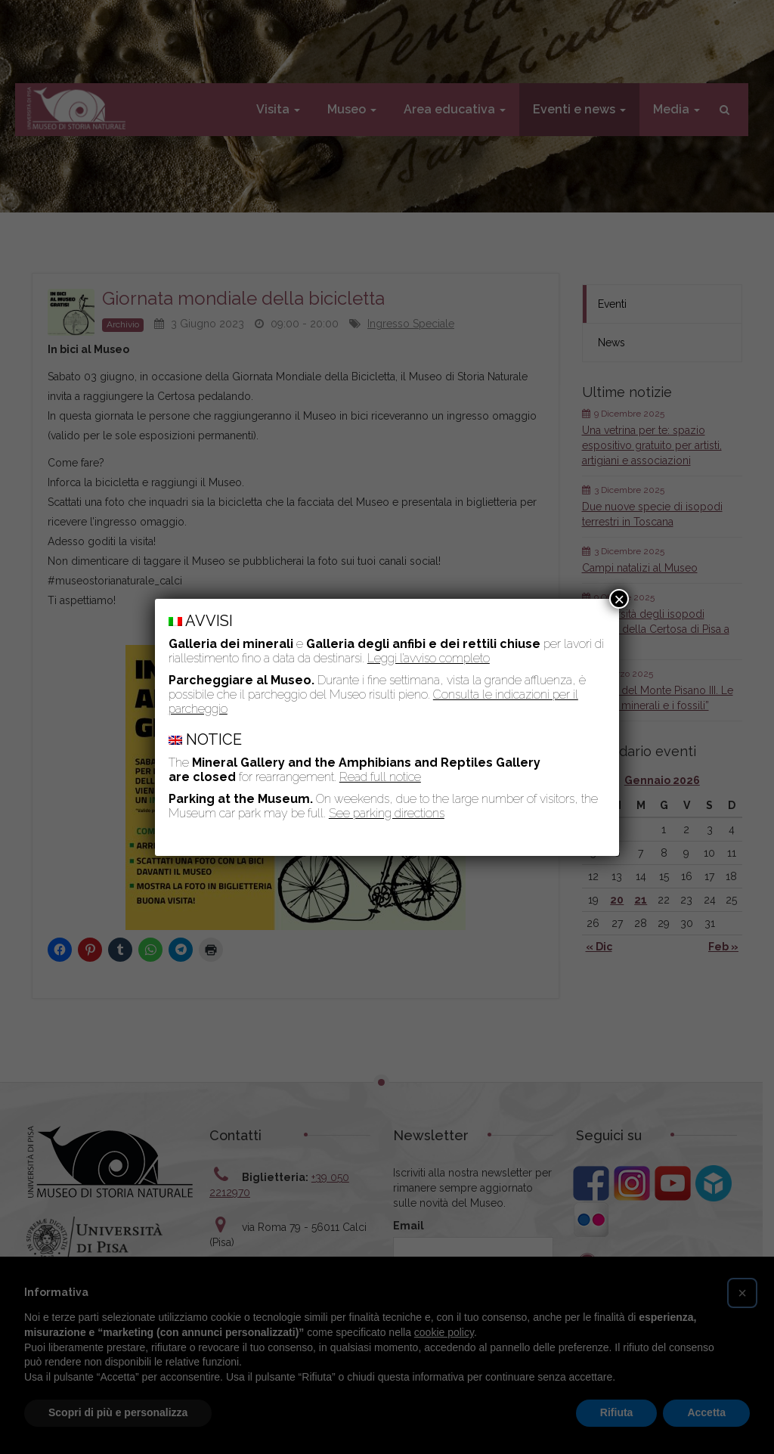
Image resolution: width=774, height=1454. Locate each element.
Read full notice (380, 777)
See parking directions (386, 813)
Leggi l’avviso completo (428, 658)
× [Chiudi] (619, 599)
